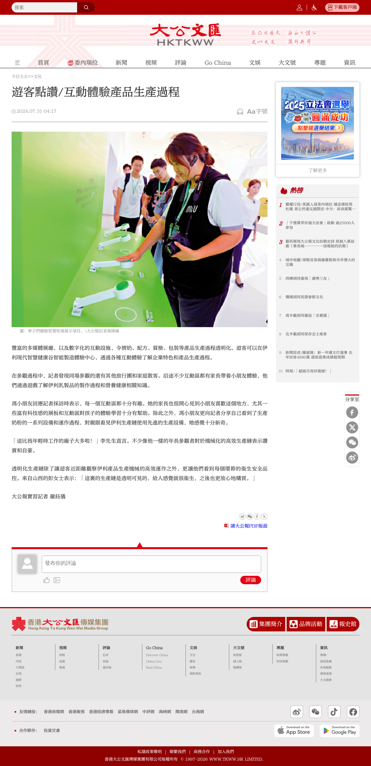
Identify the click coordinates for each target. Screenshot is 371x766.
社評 (105, 655)
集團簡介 (270, 624)
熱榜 (296, 190)
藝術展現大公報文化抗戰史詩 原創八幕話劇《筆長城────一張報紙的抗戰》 (319, 243)
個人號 (237, 661)
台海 (18, 673)
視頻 (63, 648)
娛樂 (192, 667)
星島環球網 (128, 712)
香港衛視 (76, 712)
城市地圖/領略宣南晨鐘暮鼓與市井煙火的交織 (320, 262)
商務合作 (202, 751)
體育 (192, 661)
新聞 (19, 648)
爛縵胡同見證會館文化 (304, 297)
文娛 (193, 648)
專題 (280, 648)
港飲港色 (195, 673)
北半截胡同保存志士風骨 (306, 334)
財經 (18, 686)
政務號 (237, 655)
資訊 (324, 648)
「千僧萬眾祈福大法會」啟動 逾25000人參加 (320, 225)
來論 (105, 661)
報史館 (348, 624)
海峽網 (165, 712)
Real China (154, 667)
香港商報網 (54, 712)
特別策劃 (282, 661)
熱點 (62, 655)
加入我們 (226, 751)
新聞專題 (282, 655)
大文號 (238, 648)
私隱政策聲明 (149, 751)
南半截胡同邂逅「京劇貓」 (308, 316)
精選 (62, 667)
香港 (18, 655)
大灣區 (20, 667)
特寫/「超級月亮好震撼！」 (308, 371)
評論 (250, 580)
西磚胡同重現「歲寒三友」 (308, 278)
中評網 (148, 712)
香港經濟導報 (101, 712)
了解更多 (317, 170)
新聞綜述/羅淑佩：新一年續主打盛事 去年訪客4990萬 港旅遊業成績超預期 (318, 355)
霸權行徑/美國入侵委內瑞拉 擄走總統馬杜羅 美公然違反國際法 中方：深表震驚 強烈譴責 (318, 206)
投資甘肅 (52, 730)
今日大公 (20, 76)
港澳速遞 (326, 673)
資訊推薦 (326, 661)
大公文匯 (185, 34)
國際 (18, 680)
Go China (154, 648)
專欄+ (323, 655)
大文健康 (326, 680)
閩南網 (181, 712)
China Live (153, 661)
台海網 (198, 712)
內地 (18, 661)
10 (280, 371)
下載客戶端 (345, 7)
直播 (62, 661)
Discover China (157, 655)
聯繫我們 (178, 751)
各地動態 (326, 667)
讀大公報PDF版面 (249, 526)
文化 (38, 76)
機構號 (237, 667)
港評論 (107, 667)
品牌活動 (310, 624)
